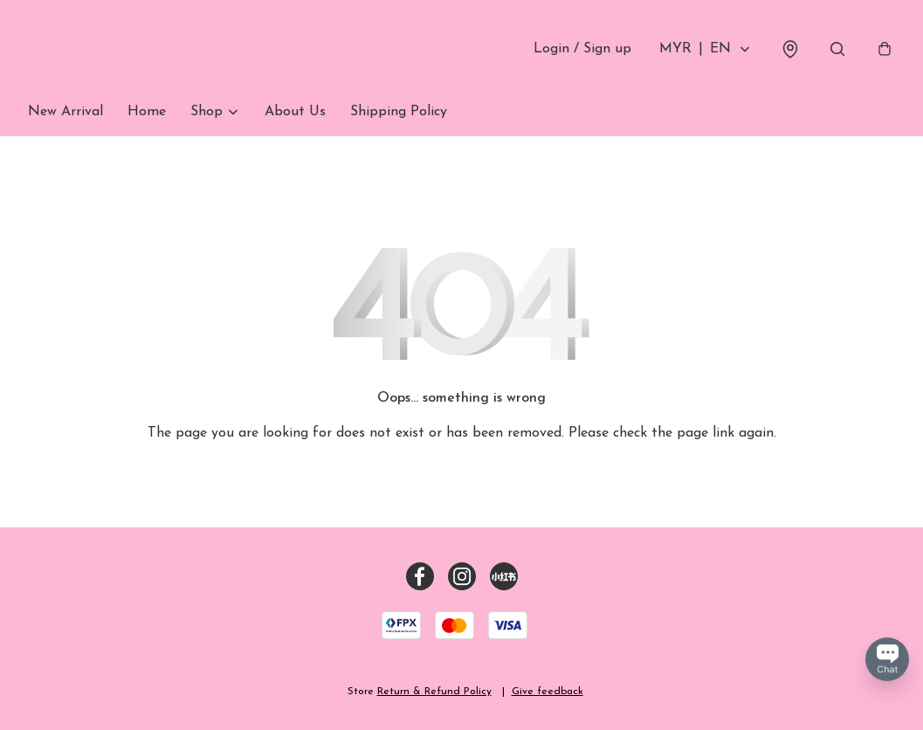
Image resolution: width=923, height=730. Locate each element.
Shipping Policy (398, 112)
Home (146, 112)
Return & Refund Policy (434, 691)
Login (582, 49)
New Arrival (65, 112)
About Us (295, 112)
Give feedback (547, 691)
